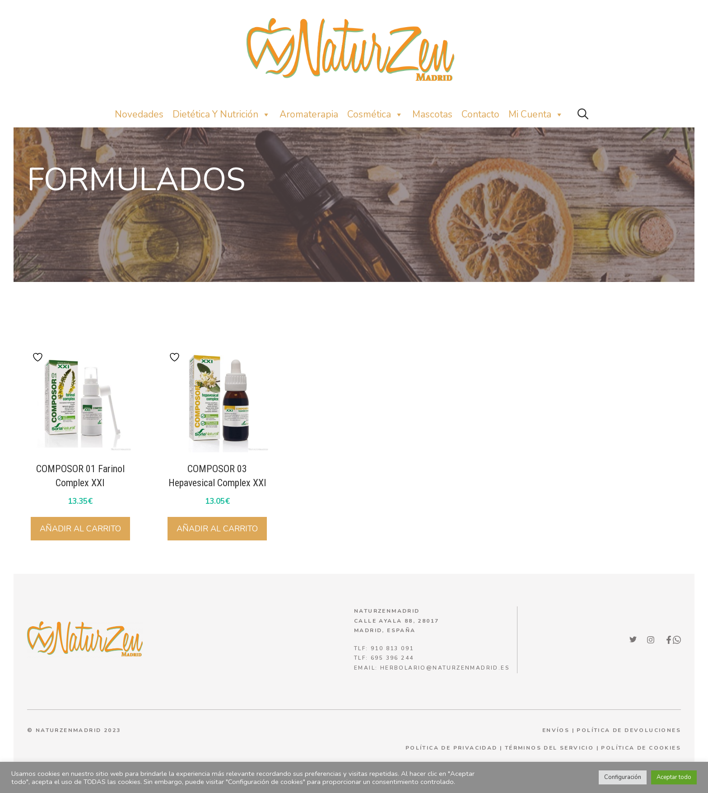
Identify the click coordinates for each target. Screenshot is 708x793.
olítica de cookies (643, 747)
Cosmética (375, 114)
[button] (583, 114)
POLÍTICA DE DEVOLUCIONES (629, 730)
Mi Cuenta (536, 114)
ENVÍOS (555, 730)
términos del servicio (549, 747)
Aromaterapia (308, 114)
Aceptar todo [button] (674, 777)
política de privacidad (451, 747)
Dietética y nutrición (221, 114)
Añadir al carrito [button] (80, 528)
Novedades (139, 114)
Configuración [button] (622, 777)
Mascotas (432, 114)
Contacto (480, 114)
